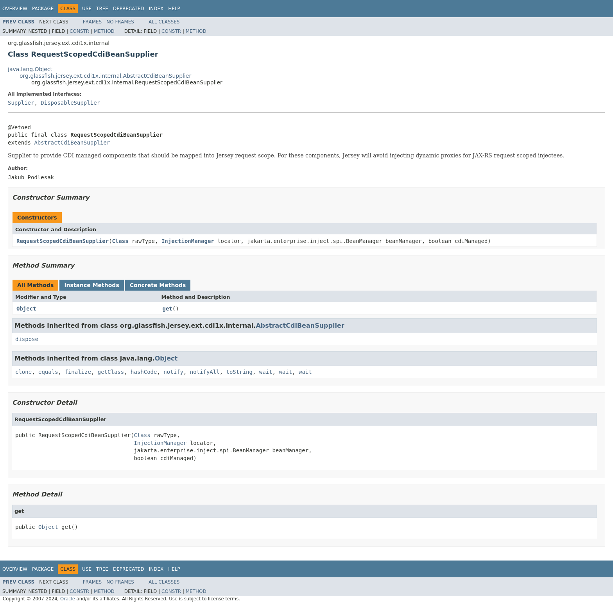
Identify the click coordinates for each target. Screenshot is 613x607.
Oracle (67, 599)
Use (86, 8)
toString (239, 372)
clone (23, 372)
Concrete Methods (158, 285)
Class (120, 241)
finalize (78, 372)
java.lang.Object (30, 69)
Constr (79, 31)
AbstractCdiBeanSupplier (72, 142)
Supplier (21, 103)
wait (265, 372)
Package (43, 8)
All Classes (164, 22)
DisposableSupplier (70, 103)
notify (173, 372)
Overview (14, 8)
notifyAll (205, 372)
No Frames (120, 22)
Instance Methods (91, 285)
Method (104, 31)
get (167, 308)
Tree (102, 8)
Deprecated (128, 8)
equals (48, 372)
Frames (92, 22)
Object (26, 308)
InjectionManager (187, 241)
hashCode (144, 372)
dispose (26, 339)
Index (156, 8)
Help (174, 8)
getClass (111, 372)
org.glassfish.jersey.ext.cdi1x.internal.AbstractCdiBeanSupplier (105, 76)
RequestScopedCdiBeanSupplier (62, 241)
